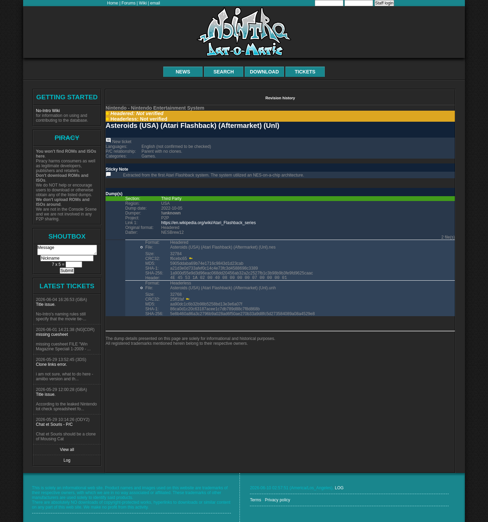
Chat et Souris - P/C (54, 424)
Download (264, 71)
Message (67, 250)
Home (112, 3)
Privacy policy (277, 500)
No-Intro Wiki (48, 110)
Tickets (305, 71)
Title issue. (46, 304)
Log (67, 460)
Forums (128, 3)
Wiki (143, 3)
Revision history (280, 98)
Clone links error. (51, 364)
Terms (255, 500)
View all (67, 449)
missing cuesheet (52, 334)
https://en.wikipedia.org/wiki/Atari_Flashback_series (208, 222)
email (155, 3)
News (183, 71)
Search (223, 71)
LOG (339, 487)
